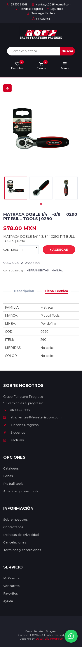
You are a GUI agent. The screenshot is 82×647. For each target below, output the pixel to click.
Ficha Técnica (56, 291)
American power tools (20, 491)
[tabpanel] (15, 188)
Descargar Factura (41, 13)
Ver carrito (11, 586)
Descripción (24, 291)
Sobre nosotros (15, 520)
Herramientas (38, 270)
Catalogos (11, 468)
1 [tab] (41, 204)
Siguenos (55, 8)
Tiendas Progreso (29, 8)
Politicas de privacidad (21, 535)
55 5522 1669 (17, 4)
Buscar (67, 51)
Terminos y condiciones (22, 550)
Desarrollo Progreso (49, 638)
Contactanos (13, 527)
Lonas (8, 476)
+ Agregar (55, 250)
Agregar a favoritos (21, 262)
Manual (57, 270)
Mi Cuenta (41, 18)
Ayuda (8, 601)
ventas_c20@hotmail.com (52, 4)
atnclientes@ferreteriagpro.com (32, 417)
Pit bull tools (13, 484)
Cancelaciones (14, 542)
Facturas (13, 440)
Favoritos (10, 593)
